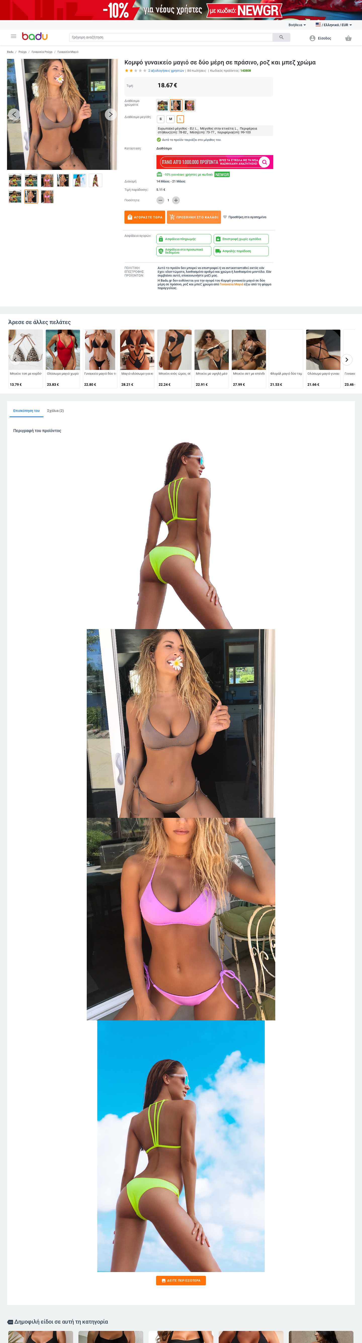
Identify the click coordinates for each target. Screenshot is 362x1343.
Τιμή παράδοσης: (136, 189)
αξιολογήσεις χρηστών (166, 70)
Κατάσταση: (132, 148)
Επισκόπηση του (26, 411)
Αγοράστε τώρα (145, 217)
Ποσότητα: (132, 200)
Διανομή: (130, 181)
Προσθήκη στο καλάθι (193, 217)
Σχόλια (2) (55, 411)
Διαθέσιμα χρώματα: (131, 102)
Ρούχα (22, 52)
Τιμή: (129, 86)
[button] (13, 36)
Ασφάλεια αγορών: (137, 236)
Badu (10, 52)
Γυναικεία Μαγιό (68, 52)
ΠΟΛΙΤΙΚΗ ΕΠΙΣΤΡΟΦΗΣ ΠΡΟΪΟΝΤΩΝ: (134, 271)
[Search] (171, 37)
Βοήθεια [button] (297, 25)
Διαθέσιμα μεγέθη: (137, 117)
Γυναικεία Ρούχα (42, 52)
